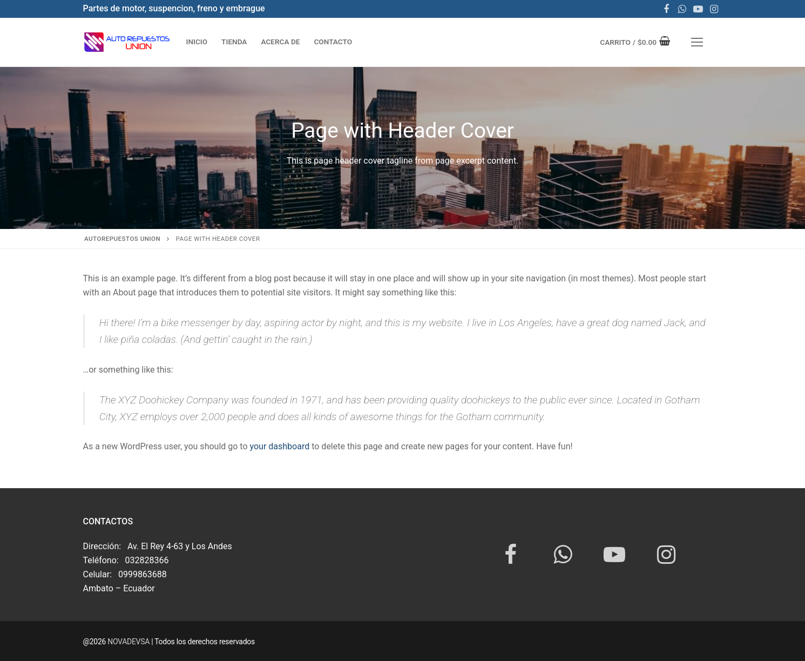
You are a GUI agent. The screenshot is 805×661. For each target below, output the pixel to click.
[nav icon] (697, 42)
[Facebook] (666, 9)
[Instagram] (714, 9)
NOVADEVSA (129, 641)
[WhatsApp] (682, 9)
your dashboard (280, 446)
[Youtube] (698, 9)
